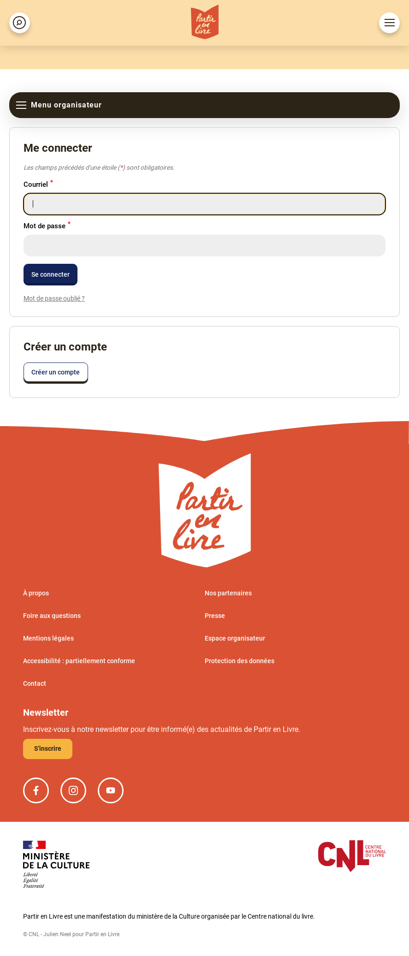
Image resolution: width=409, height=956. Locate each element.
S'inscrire (47, 748)
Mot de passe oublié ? (54, 298)
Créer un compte (55, 372)
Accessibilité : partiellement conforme (79, 661)
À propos (36, 593)
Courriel (36, 184)
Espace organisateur (235, 638)
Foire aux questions (52, 615)
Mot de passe (44, 226)
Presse (215, 615)
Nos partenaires (228, 593)
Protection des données (239, 661)
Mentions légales (48, 638)
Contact (34, 683)
